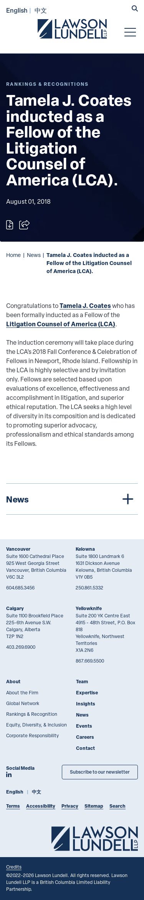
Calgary (15, 608)
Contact (85, 748)
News (34, 255)
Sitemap (93, 806)
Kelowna (85, 549)
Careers (85, 737)
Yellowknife (89, 608)
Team (82, 681)
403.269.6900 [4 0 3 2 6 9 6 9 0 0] (20, 647)
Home (13, 255)
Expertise (87, 692)
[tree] (72, 499)
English (17, 10)
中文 (41, 10)
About (13, 681)
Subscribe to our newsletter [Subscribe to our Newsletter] (100, 772)
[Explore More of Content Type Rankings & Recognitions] (47, 84)
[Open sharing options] (24, 224)
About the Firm (22, 692)
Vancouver (18, 549)
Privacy (69, 806)
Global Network (22, 703)
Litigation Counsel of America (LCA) (60, 323)
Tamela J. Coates (85, 305)
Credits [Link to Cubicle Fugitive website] (14, 867)
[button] (135, 9)
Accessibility (40, 806)
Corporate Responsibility (32, 735)
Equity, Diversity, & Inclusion (36, 725)
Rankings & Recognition (31, 714)
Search (117, 806)
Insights (85, 703)
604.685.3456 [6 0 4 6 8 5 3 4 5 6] (20, 587)
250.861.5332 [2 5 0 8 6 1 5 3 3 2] (89, 587)
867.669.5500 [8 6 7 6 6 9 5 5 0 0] (90, 661)
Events (84, 726)
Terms (13, 806)
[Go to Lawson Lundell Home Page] (72, 29)
